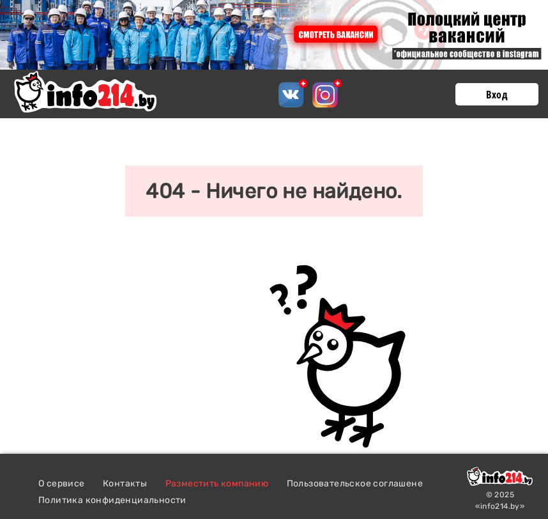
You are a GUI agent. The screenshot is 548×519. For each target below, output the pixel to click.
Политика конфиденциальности (112, 500)
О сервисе (61, 483)
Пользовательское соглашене (355, 483)
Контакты (125, 483)
